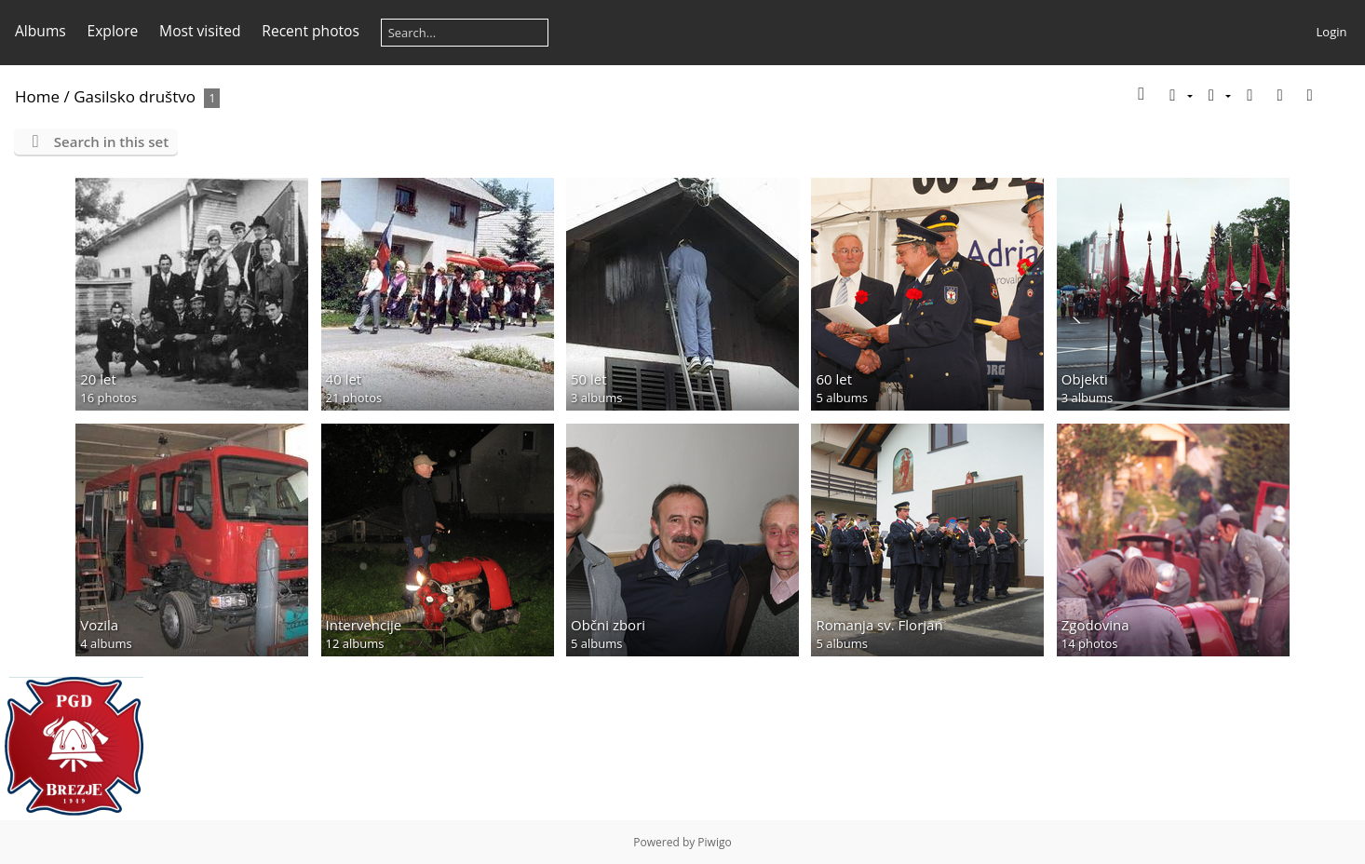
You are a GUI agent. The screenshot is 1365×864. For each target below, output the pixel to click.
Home (37, 96)
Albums (40, 30)
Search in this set (111, 141)
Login (1332, 31)
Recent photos (310, 30)
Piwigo (714, 842)
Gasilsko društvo (135, 96)
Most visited (199, 30)
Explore (113, 30)
